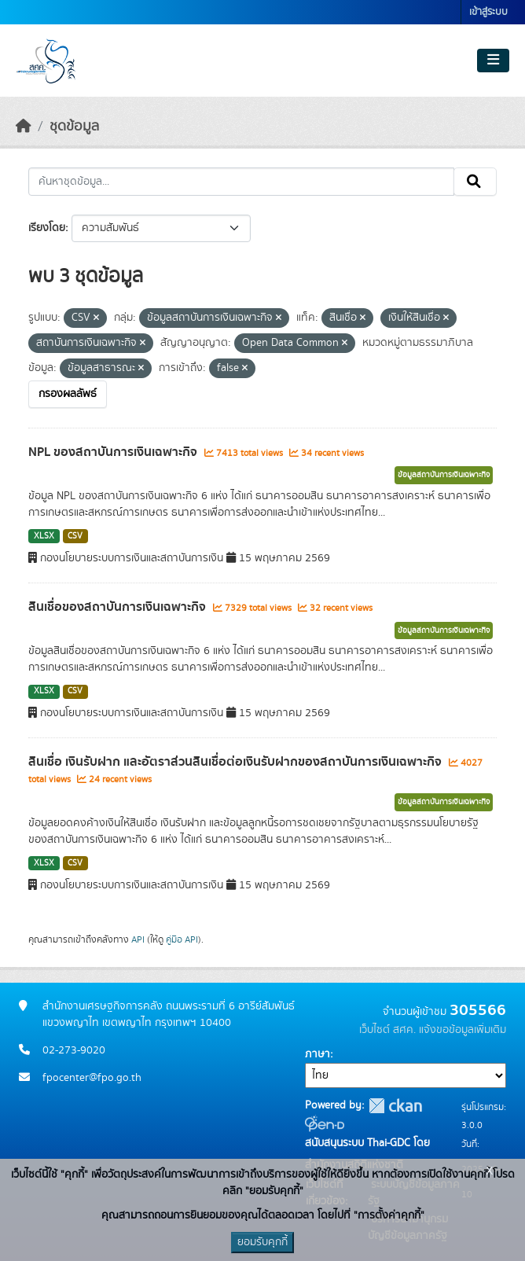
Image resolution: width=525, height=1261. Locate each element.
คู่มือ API (182, 939)
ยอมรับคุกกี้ (262, 1242)
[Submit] (475, 181)
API (138, 939)
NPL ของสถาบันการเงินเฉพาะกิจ (114, 452)
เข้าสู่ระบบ (488, 12)
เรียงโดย (46, 228)
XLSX (44, 536)
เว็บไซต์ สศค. (387, 1030)
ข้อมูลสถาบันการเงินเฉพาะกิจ (444, 474)
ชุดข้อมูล (74, 126)
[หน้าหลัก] (23, 126)
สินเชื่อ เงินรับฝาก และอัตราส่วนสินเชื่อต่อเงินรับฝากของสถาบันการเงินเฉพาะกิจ (236, 762)
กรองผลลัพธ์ (68, 394)
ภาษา (317, 1054)
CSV (75, 536)
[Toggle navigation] (493, 60)
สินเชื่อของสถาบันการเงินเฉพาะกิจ (118, 607)
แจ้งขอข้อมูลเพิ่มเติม (462, 1030)
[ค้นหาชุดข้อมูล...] (241, 181)
